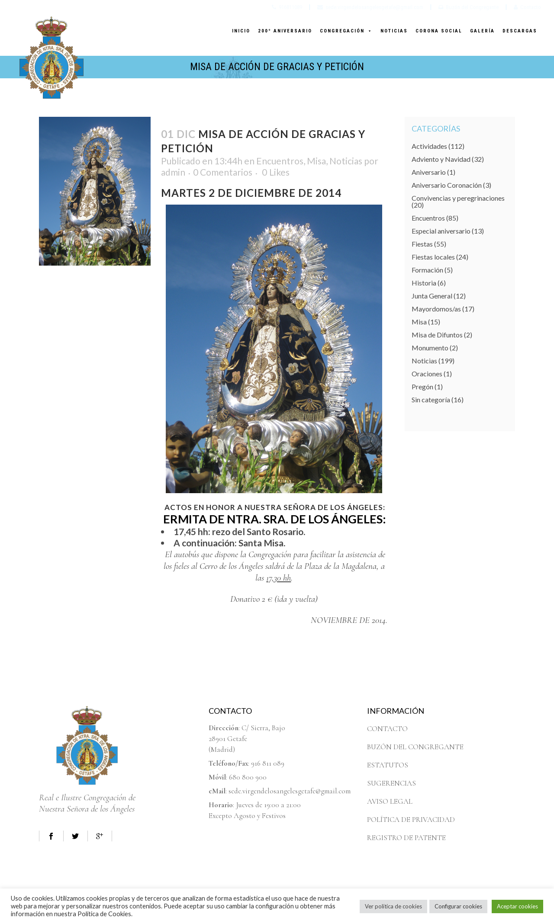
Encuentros (279, 160)
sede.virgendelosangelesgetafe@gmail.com (370, 7)
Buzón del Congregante (468, 7)
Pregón (422, 386)
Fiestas (422, 244)
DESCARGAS (519, 31)
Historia (424, 283)
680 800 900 (248, 777)
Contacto (527, 7)
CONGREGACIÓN (346, 31)
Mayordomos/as (436, 309)
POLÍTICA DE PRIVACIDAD (411, 819)
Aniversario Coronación (447, 185)
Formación (427, 270)
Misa (316, 160)
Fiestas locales (433, 257)
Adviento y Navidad (441, 159)
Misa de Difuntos (437, 334)
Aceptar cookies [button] (517, 906)
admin (173, 172)
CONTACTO (387, 728)
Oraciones (427, 373)
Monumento (430, 347)
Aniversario (429, 172)
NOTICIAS (394, 31)
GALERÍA (482, 31)
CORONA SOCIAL (439, 31)
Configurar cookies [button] (458, 906)
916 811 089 (267, 763)
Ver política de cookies (393, 906)
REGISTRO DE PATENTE (406, 837)
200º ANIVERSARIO (285, 31)
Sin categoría (431, 399)
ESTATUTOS (387, 765)
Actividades (429, 146)
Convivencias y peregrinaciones (458, 198)
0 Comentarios (222, 172)
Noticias (345, 160)
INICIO (241, 31)
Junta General (432, 296)
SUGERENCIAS (391, 783)
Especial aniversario (441, 231)
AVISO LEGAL (389, 801)
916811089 (287, 7)
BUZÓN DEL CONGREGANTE (415, 746)
